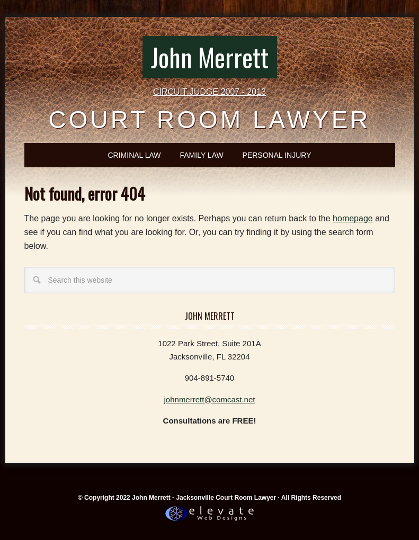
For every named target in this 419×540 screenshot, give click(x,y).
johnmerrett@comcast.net (209, 399)
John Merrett (210, 57)
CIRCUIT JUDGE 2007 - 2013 (209, 91)
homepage (353, 218)
